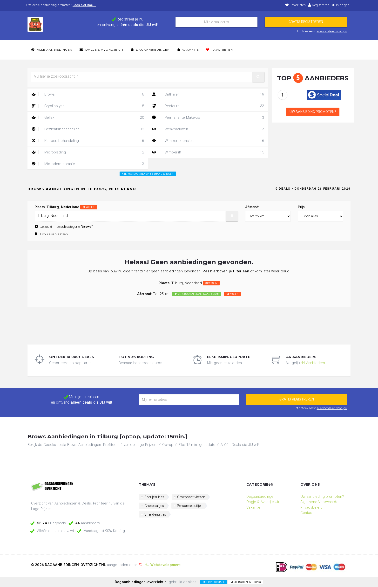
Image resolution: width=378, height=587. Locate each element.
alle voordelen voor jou (332, 31)
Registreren (318, 5)
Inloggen (340, 5)
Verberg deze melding (246, 582)
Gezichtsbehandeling (87, 129)
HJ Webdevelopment (163, 565)
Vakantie (188, 49)
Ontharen (208, 94)
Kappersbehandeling (87, 140)
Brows (87, 94)
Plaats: (66, 207)
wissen (88, 207)
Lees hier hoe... (84, 5)
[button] (258, 77)
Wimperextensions (208, 140)
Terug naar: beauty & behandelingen (148, 174)
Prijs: (302, 207)
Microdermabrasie (87, 164)
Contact (307, 513)
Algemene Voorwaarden (320, 502)
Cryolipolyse (87, 106)
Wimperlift (208, 152)
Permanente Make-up (208, 117)
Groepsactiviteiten (191, 497)
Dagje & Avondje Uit (102, 49)
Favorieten (295, 5)
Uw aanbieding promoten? (313, 112)
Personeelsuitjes (190, 506)
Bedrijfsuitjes (154, 497)
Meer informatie (214, 582)
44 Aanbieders (313, 363)
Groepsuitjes (154, 506)
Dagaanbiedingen (150, 49)
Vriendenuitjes (155, 514)
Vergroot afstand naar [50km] (197, 294)
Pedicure (208, 106)
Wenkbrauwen (208, 129)
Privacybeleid (311, 507)
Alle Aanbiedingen (51, 49)
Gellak (87, 117)
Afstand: (252, 207)
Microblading (87, 152)
